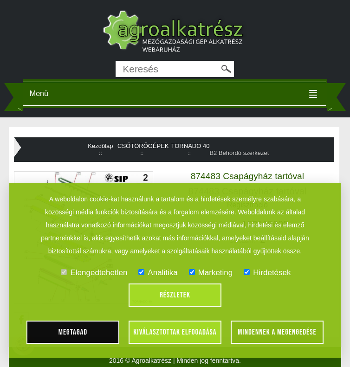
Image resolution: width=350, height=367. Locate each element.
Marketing (211, 272)
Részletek (175, 295)
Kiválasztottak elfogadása (174, 332)
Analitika (157, 272)
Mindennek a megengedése (277, 332)
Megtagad (73, 332)
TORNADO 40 (190, 145)
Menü (39, 93)
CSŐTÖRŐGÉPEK (143, 145)
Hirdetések (267, 272)
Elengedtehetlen (94, 272)
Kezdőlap (100, 145)
